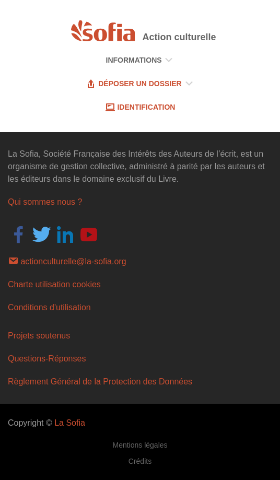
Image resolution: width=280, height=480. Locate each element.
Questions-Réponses (47, 358)
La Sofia (69, 422)
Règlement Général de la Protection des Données (100, 381)
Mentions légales (139, 445)
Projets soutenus (39, 335)
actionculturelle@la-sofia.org (67, 260)
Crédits (140, 461)
